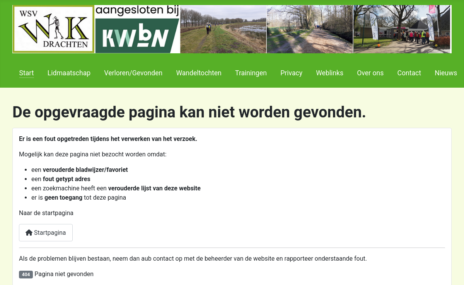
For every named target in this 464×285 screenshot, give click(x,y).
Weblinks (329, 73)
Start (26, 73)
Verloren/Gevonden (133, 73)
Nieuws (446, 73)
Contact (409, 73)
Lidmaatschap (69, 73)
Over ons (370, 73)
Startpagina (46, 232)
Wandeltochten (198, 73)
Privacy (291, 73)
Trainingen (251, 73)
